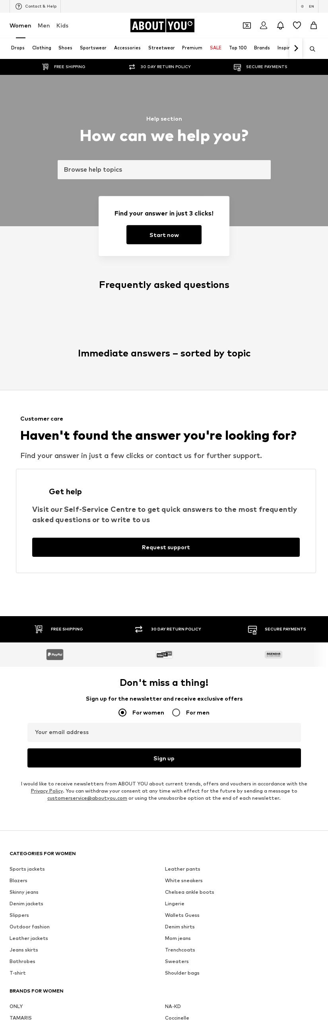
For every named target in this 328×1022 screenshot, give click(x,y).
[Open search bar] (309, 49)
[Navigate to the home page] (162, 25)
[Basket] (313, 25)
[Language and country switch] (307, 6)
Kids (62, 25)
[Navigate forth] (295, 48)
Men (44, 25)
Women (20, 25)
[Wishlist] (297, 25)
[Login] (263, 25)
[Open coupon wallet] (247, 25)
